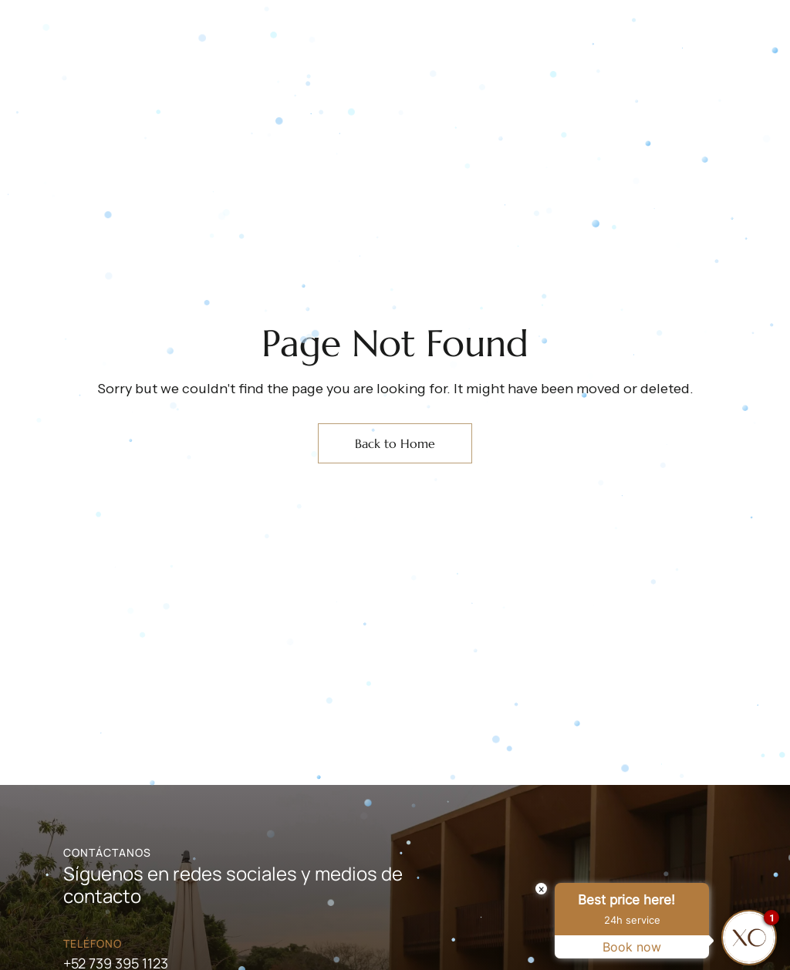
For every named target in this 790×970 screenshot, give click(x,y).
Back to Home (395, 443)
